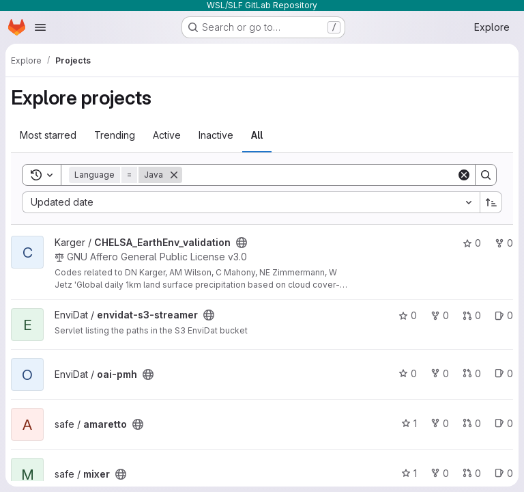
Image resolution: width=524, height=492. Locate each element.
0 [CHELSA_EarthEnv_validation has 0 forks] (504, 243)
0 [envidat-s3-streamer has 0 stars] (407, 315)
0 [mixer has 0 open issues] (504, 473)
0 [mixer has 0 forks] (440, 473)
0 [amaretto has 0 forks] (440, 423)
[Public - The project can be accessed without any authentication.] (241, 242)
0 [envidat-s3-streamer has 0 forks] (440, 315)
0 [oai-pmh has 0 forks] (440, 373)
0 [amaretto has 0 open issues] (504, 423)
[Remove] (174, 175)
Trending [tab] (114, 135)
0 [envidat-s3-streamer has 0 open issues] (504, 315)
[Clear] (464, 175)
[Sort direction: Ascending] (491, 202)
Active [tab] (167, 135)
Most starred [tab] (48, 135)
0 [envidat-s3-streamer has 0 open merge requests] (472, 315)
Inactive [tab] (216, 135)
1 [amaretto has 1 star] (409, 423)
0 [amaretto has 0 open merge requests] (472, 423)
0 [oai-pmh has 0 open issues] (504, 373)
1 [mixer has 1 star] (409, 473)
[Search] (319, 175)
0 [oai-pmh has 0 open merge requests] (472, 373)
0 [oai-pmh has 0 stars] (407, 373)
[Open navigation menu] (40, 27)
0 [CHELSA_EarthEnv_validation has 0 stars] (472, 243)
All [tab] (257, 135)
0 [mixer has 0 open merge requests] (472, 473)
